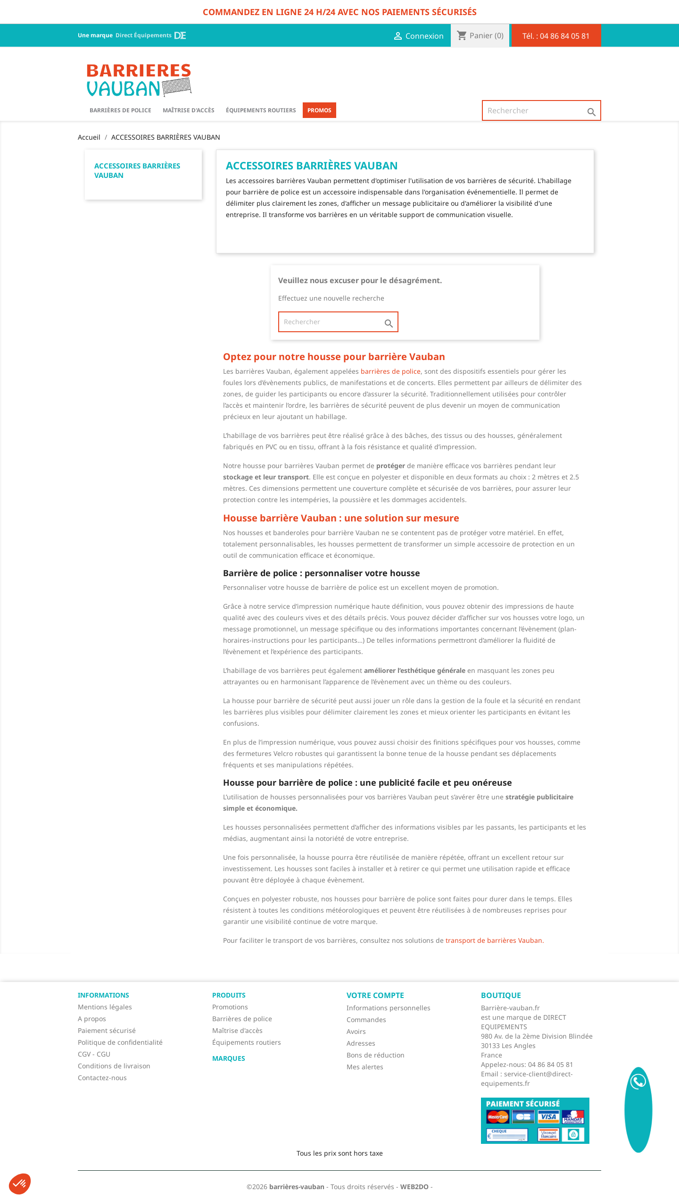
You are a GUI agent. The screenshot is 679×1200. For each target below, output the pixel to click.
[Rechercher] (541, 110)
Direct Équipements (151, 35)
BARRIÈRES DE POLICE (120, 110)
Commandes (366, 1019)
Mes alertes (365, 1066)
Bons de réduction (376, 1054)
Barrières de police (242, 1018)
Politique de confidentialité (120, 1042)
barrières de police (391, 371)
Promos (319, 110)
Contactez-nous (102, 1077)
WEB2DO (414, 1186)
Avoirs (356, 1031)
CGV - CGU (94, 1053)
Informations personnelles (389, 1007)
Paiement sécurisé (107, 1030)
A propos (92, 1018)
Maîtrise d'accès (189, 110)
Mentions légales (105, 1006)
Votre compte (375, 995)
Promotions (230, 1006)
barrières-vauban (296, 1186)
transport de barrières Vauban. (494, 940)
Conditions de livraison (114, 1065)
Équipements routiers (261, 110)
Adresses (361, 1043)
